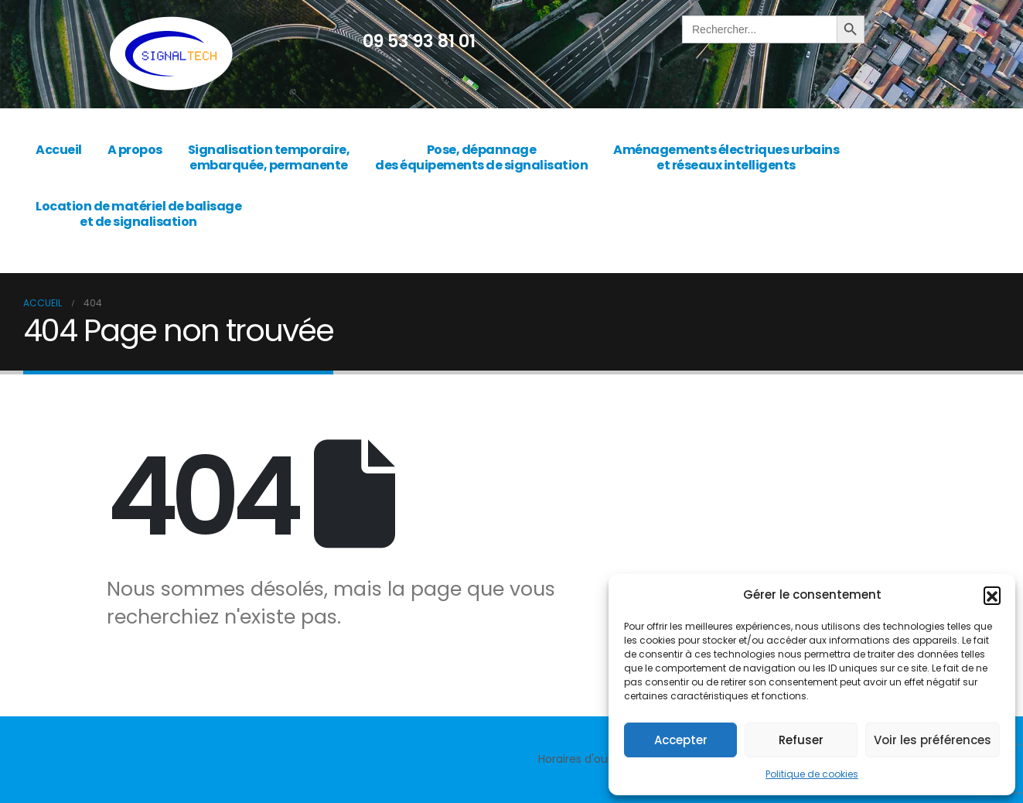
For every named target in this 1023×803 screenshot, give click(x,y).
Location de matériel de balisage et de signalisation (138, 214)
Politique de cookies (812, 774)
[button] (992, 595)
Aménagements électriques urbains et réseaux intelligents (726, 157)
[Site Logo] (171, 54)
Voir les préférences (932, 740)
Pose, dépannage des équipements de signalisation (481, 157)
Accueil (59, 150)
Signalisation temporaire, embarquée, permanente (269, 157)
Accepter (681, 740)
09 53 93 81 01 (419, 41)
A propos (134, 150)
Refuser (801, 740)
